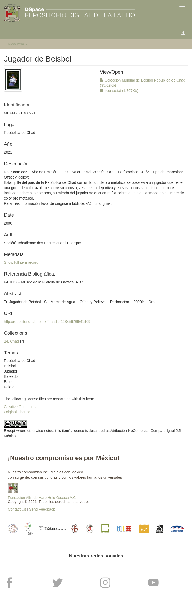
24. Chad (11, 341)
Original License (17, 412)
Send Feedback (42, 509)
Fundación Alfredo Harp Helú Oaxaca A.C (42, 498)
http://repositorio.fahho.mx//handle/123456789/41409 (47, 321)
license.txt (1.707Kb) (119, 91)
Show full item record (21, 262)
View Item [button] (18, 44)
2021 (8, 152)
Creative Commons (20, 407)
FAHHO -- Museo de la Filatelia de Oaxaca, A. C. (44, 282)
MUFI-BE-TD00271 (20, 113)
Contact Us (17, 509)
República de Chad (19, 132)
